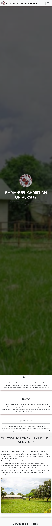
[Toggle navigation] (48, 3)
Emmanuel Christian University (19, 3)
